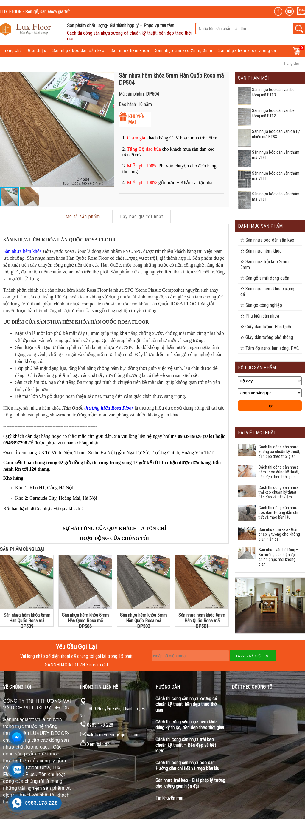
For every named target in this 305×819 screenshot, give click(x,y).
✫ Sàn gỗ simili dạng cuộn (264, 278)
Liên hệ (76, 60)
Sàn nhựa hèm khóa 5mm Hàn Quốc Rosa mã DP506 (85, 619)
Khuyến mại (35, 60)
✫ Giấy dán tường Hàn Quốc (266, 327)
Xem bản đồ (94, 744)
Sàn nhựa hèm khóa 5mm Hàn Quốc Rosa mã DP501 (201, 619)
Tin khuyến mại (169, 798)
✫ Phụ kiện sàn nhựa (259, 316)
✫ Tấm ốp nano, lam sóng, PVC (269, 348)
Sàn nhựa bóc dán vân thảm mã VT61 (275, 196)
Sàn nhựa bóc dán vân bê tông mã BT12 (273, 113)
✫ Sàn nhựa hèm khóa (260, 251)
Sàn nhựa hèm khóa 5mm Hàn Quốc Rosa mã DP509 (27, 619)
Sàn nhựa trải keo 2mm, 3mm (183, 50)
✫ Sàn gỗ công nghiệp (261, 305)
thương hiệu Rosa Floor (108, 406)
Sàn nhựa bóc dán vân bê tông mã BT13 (273, 92)
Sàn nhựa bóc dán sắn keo (78, 50)
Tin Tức (10, 60)
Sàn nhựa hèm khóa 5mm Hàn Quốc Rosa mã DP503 (143, 619)
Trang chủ (12, 50)
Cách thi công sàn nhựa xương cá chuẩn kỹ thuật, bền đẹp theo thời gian (279, 451)
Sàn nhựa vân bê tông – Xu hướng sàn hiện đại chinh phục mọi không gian (278, 556)
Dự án (57, 60)
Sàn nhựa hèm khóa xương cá (247, 50)
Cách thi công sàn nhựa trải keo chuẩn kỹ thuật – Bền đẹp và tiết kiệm (279, 492)
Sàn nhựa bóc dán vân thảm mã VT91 (275, 155)
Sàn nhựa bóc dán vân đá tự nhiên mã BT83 (276, 134)
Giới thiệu (37, 50)
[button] (109, 129)
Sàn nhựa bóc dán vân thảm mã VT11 (275, 175)
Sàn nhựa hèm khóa (130, 50)
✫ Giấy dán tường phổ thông (266, 337)
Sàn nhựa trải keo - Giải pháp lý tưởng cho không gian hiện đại (279, 534)
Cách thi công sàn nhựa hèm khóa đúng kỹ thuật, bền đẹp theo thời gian (279, 472)
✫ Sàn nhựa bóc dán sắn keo (267, 240)
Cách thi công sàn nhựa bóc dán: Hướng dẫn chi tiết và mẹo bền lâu (278, 512)
